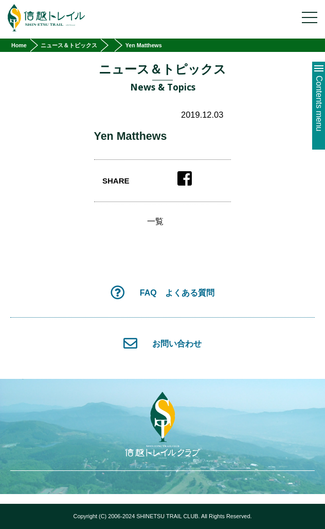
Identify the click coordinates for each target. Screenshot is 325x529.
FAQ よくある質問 (162, 292)
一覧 (155, 221)
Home (19, 45)
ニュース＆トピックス (69, 45)
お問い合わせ (162, 343)
